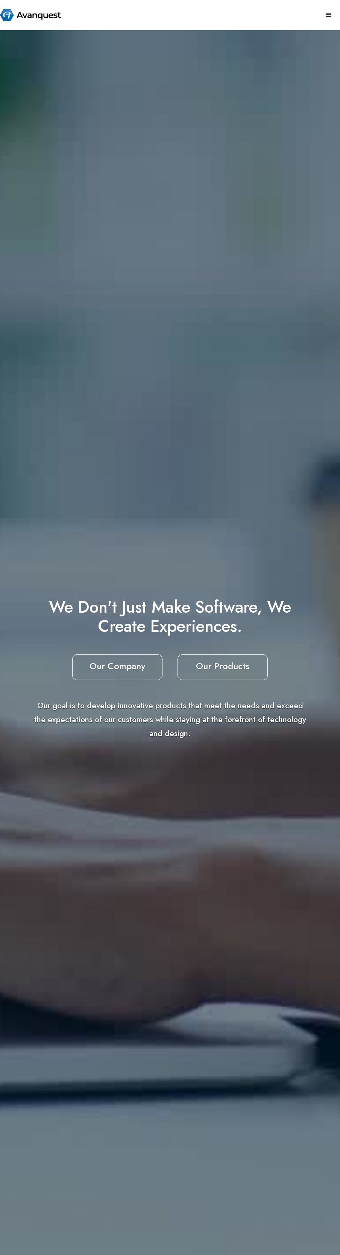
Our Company (117, 665)
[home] (30, 15)
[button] (328, 15)
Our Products (222, 665)
